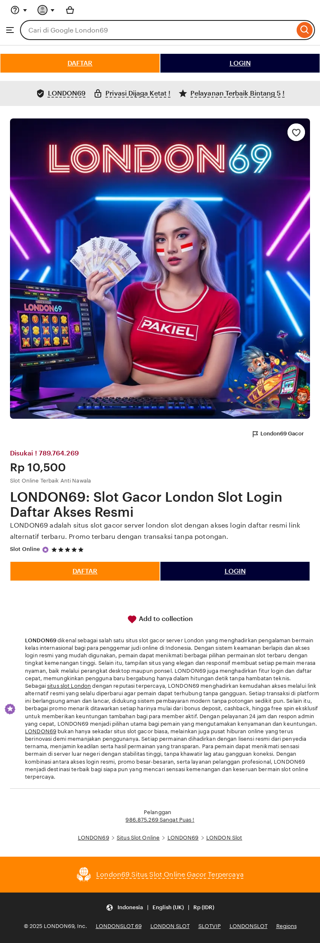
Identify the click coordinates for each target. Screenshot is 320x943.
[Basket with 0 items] (70, 10)
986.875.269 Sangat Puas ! (159, 820)
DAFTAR (80, 63)
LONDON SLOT (170, 926)
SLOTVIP (209, 926)
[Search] (305, 30)
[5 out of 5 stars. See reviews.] (69, 549)
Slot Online (25, 549)
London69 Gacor (277, 434)
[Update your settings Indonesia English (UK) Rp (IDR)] (160, 907)
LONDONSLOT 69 (119, 926)
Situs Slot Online (138, 838)
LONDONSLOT (249, 926)
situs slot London (69, 686)
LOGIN (240, 63)
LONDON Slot (224, 838)
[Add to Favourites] (296, 132)
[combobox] (157, 30)
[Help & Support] (18, 10)
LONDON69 (40, 731)
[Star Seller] (45, 550)
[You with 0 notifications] (46, 10)
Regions (286, 926)
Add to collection (160, 619)
